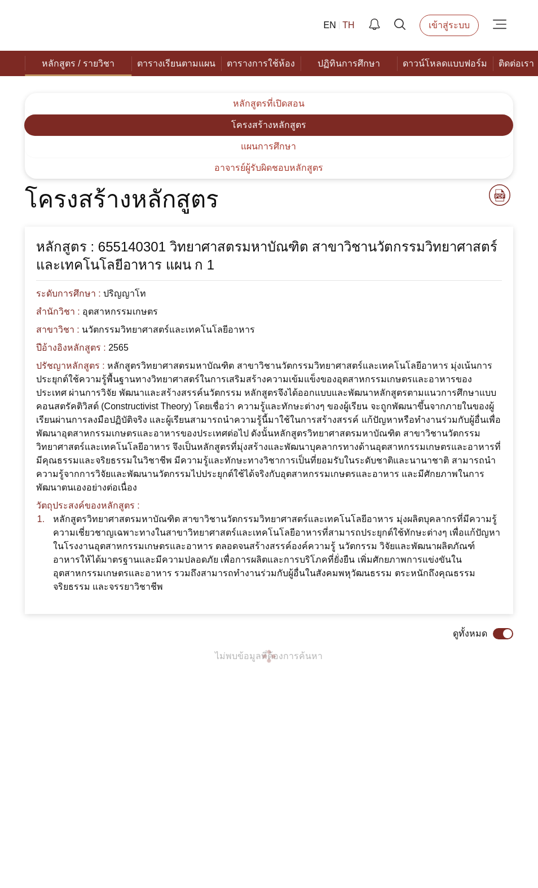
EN (336, 25)
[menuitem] (75, 63)
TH (353, 25)
